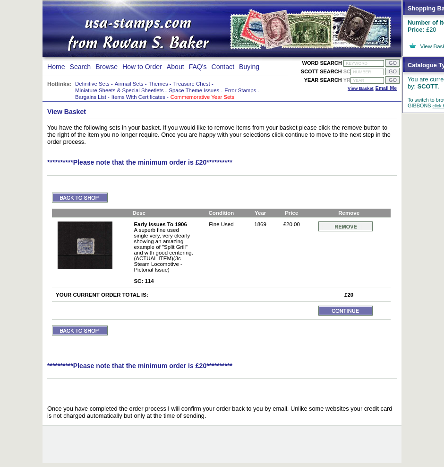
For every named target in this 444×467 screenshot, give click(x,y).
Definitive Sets (92, 84)
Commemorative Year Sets (202, 97)
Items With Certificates (138, 97)
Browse (106, 66)
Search (80, 66)
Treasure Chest (191, 84)
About (175, 66)
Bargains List (90, 97)
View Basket (361, 88)
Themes (158, 84)
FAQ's (198, 66)
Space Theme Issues (194, 90)
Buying (249, 66)
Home (56, 66)
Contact (223, 66)
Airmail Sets (129, 84)
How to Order (142, 66)
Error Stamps (240, 90)
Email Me (386, 88)
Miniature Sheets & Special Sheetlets (119, 90)
